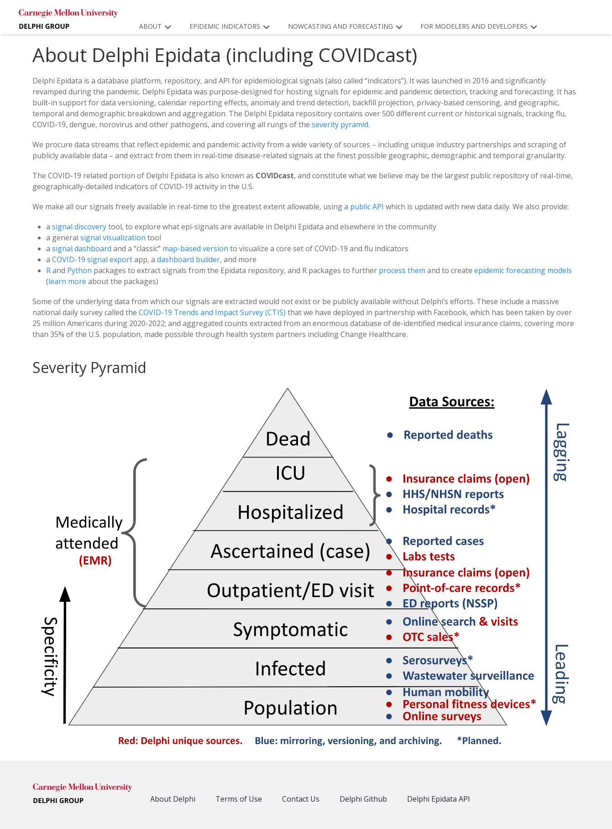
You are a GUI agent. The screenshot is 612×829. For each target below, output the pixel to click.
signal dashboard (81, 249)
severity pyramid (340, 124)
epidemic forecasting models (523, 270)
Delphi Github (363, 799)
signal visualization (113, 238)
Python (79, 270)
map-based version (195, 249)
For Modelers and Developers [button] (481, 26)
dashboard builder (188, 259)
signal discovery (79, 227)
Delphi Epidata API (438, 799)
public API (367, 207)
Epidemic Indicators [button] (231, 26)
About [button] (157, 26)
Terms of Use (238, 799)
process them (402, 270)
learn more (67, 281)
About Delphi (172, 799)
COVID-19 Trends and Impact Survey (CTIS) (212, 312)
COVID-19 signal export (92, 259)
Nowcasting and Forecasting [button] (347, 26)
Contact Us (300, 799)
